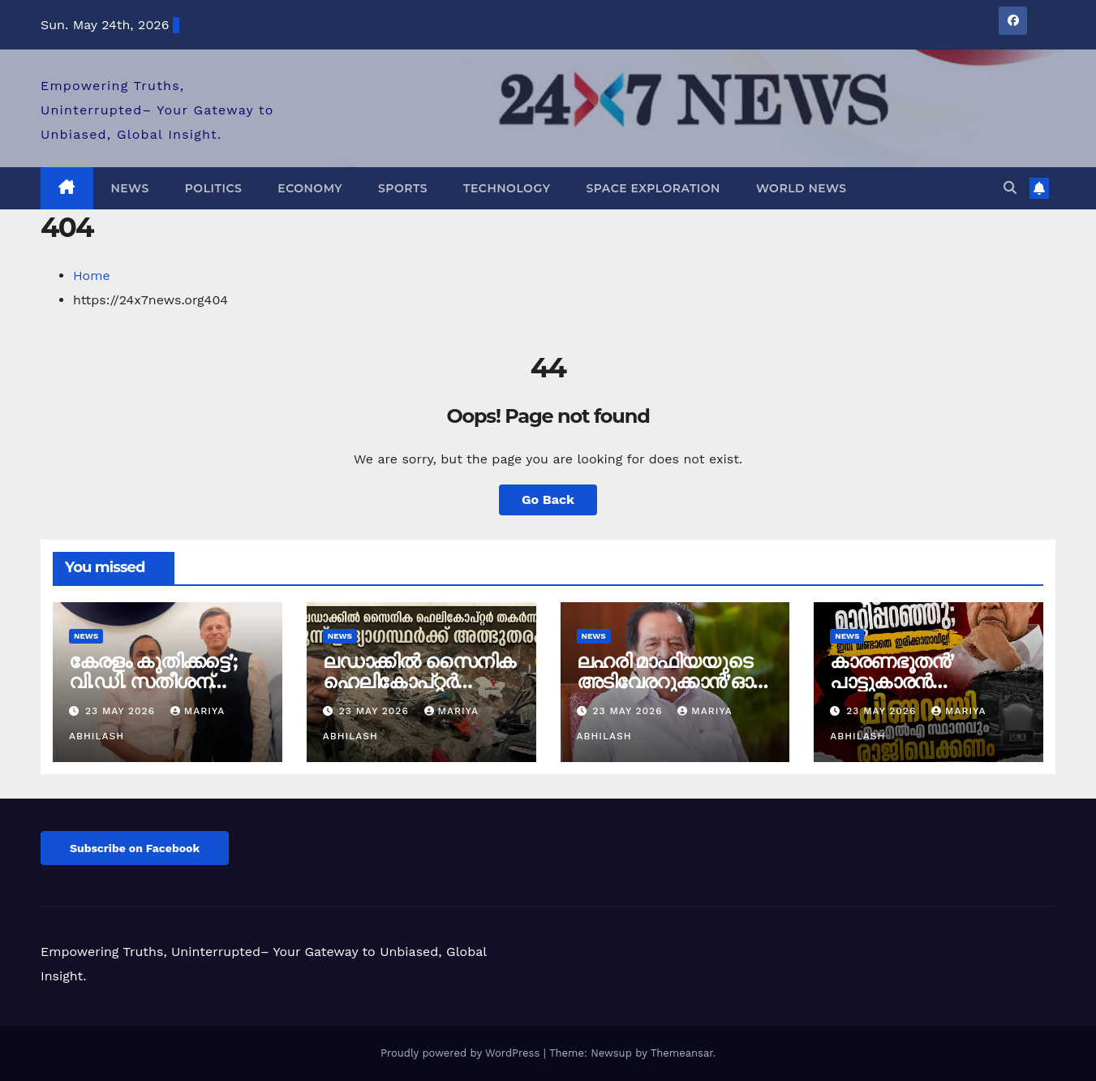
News (130, 188)
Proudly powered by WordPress (462, 1053)
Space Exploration (653, 188)
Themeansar (682, 1053)
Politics (214, 188)
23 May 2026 (122, 711)
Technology (506, 188)
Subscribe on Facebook (135, 848)
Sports (403, 188)
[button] (1010, 188)
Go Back (548, 499)
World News (801, 188)
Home (91, 275)
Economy (309, 188)
